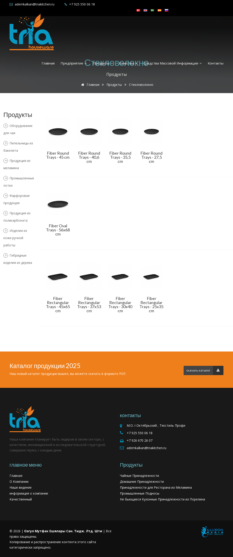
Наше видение (21, 487)
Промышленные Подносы (139, 493)
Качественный (21, 499)
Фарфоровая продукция (16, 199)
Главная (48, 63)
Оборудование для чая (18, 129)
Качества (128, 63)
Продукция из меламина (16, 164)
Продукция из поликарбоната (16, 217)
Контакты (215, 63)
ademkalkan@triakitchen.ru (34, 4)
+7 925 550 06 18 (82, 4)
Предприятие (74, 63)
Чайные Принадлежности (139, 475)
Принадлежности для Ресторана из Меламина (156, 487)
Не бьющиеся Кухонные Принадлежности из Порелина (162, 499)
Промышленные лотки (18, 182)
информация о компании (29, 493)
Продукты (103, 63)
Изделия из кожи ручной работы (15, 237)
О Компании (19, 481)
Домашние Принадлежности (142, 481)
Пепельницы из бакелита (18, 147)
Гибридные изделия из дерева (17, 259)
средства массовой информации (172, 63)
